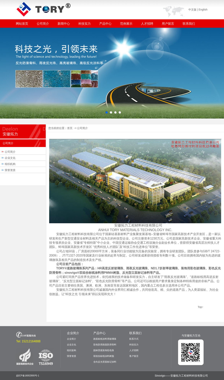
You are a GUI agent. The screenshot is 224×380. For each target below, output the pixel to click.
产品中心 (105, 23)
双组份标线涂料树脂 (103, 356)
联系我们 (189, 23)
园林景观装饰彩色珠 (103, 350)
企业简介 (73, 333)
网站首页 (22, 23)
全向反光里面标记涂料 (104, 362)
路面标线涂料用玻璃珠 (104, 339)
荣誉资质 (10, 170)
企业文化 (10, 157)
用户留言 (168, 23)
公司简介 (43, 23)
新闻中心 (64, 23)
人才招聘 (147, 23)
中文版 (192, 9)
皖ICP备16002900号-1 (27, 375)
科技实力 (84, 23)
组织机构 (10, 164)
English (203, 9)
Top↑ (200, 307)
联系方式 (133, 339)
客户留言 (133, 356)
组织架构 (71, 350)
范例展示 (126, 23)
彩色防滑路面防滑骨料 (104, 344)
